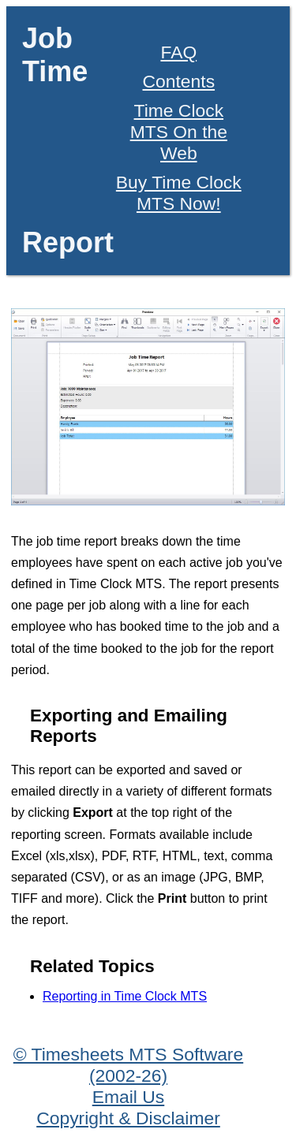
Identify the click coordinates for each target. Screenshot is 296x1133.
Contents (179, 81)
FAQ (178, 52)
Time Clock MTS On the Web (178, 131)
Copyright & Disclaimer (128, 1118)
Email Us (128, 1096)
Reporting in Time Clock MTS (125, 996)
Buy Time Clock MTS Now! (179, 193)
